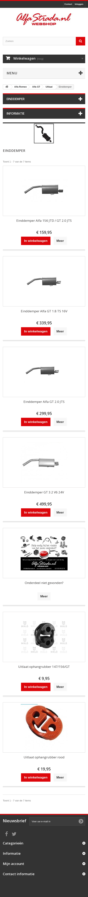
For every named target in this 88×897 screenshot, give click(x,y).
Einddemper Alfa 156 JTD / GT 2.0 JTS (44, 220)
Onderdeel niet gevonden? (44, 583)
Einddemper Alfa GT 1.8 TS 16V (44, 311)
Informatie (15, 113)
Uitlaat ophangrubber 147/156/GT (44, 666)
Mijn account (13, 863)
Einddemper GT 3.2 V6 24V (44, 492)
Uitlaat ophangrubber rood (44, 757)
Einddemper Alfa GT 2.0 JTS (44, 401)
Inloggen (79, 4)
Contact (68, 4)
